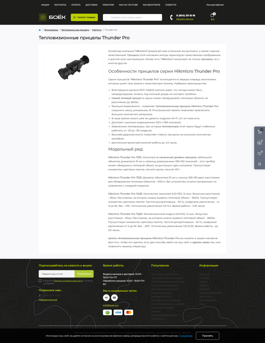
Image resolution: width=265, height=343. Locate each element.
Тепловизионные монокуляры (167, 278)
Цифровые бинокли (161, 296)
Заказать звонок (184, 19)
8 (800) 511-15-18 (185, 15)
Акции (45, 5)
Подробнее (185, 335)
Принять (207, 335)
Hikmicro (97, 30)
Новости (170, 5)
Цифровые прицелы (161, 292)
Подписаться (84, 274)
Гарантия (108, 5)
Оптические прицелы (162, 307)
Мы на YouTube (128, 5)
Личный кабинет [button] (215, 5)
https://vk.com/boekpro (106, 297)
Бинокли (156, 311)
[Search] (106, 17)
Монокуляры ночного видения (167, 304)
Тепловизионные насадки (164, 285)
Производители (207, 300)
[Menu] (84, 17)
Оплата (75, 5)
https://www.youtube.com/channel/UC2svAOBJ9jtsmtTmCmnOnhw (114, 297)
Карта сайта (205, 296)
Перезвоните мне (48, 299)
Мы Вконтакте (151, 5)
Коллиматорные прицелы (164, 315)
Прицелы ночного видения (165, 300)
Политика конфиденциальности (68, 281)
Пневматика (157, 318)
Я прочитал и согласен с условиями (68, 282)
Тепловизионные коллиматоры (167, 281)
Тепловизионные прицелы (75, 30)
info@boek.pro (111, 305)
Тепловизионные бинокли (165, 289)
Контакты (60, 5)
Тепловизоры (51, 30)
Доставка (92, 5)
